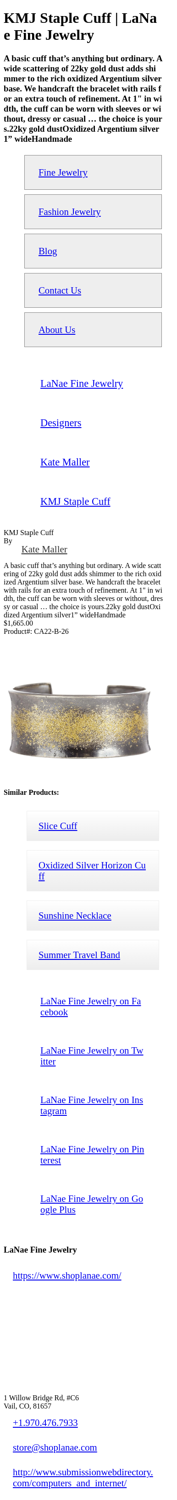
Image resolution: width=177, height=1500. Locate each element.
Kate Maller (44, 549)
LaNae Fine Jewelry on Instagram (91, 1105)
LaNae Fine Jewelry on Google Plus (91, 1204)
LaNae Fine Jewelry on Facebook (90, 1006)
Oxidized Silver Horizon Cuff (92, 870)
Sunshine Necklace (75, 915)
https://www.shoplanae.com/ (67, 1275)
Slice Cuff (58, 825)
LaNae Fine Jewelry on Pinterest (92, 1154)
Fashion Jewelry (70, 211)
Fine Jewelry (63, 172)
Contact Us (60, 290)
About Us (57, 329)
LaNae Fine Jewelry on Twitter (92, 1055)
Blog (48, 251)
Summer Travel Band (79, 954)
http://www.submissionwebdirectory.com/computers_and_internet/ (83, 1477)
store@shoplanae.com (55, 1447)
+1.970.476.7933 (45, 1422)
